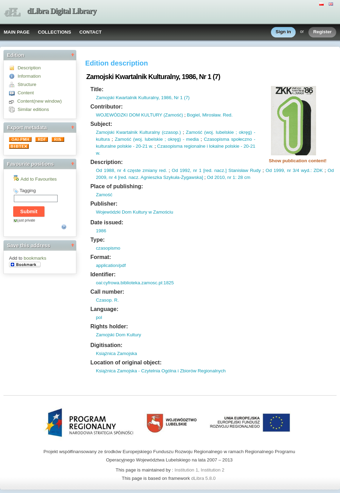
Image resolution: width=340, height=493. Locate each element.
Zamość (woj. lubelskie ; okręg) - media (157, 139)
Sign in (283, 32)
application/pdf (111, 265)
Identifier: (103, 274)
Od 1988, (105, 170)
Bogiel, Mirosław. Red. (210, 115)
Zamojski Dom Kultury (118, 334)
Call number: (107, 292)
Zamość (104, 194)
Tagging (27, 190)
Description (29, 67)
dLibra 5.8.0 (204, 478)
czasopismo (108, 248)
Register (322, 32)
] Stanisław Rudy (243, 170)
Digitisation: (106, 345)
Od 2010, (216, 177)
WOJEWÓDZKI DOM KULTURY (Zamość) (139, 115)
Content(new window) (39, 101)
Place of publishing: (116, 186)
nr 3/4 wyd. (298, 170)
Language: (104, 309)
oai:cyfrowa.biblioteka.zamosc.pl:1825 (134, 282)
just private (26, 220)
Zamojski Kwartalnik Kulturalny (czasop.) (138, 132)
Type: (97, 240)
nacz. (219, 170)
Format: (100, 257)
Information (29, 76)
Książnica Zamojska (116, 353)
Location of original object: (125, 362)
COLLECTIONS (54, 32)
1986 (101, 230)
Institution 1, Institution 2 (199, 470)
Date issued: (106, 222)
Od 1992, (181, 170)
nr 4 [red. (117, 177)
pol (99, 317)
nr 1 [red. (201, 170)
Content (26, 92)
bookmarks (35, 258)
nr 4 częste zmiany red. (141, 170)
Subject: (101, 124)
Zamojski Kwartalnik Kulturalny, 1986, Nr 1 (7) (142, 97)
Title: (96, 89)
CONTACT (90, 32)
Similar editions (33, 109)
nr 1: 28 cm (238, 177)
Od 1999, (275, 170)
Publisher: (103, 204)
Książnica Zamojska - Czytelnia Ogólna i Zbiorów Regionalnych (161, 370)
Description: (106, 162)
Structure (27, 84)
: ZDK (317, 170)
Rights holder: (109, 326)
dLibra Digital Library (61, 11)
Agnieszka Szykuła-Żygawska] (171, 177)
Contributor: (106, 107)
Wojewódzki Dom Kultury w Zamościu (134, 212)
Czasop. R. (107, 300)
